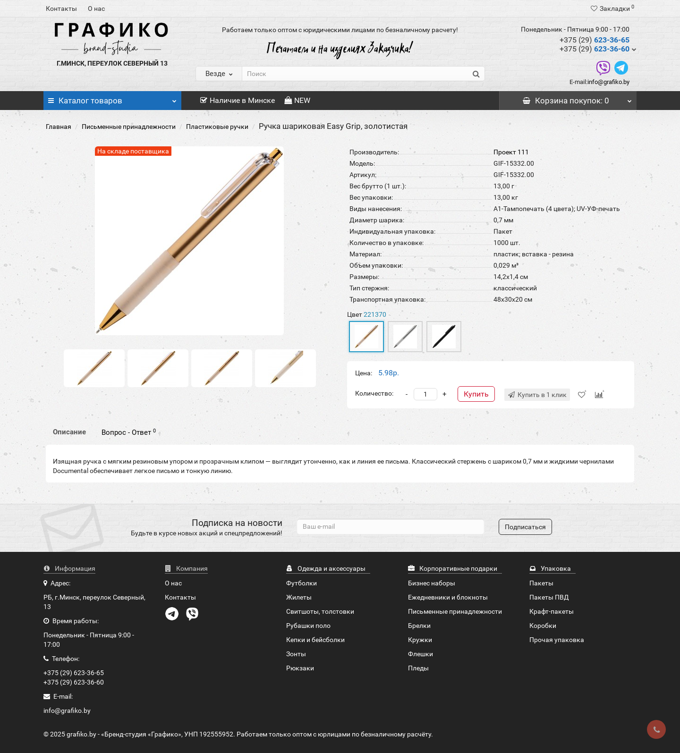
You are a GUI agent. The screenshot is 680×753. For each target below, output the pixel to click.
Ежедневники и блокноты (448, 597)
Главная (58, 126)
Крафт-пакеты (551, 611)
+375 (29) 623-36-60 (73, 682)
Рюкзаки (300, 668)
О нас (96, 8)
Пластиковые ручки (217, 126)
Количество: (374, 393)
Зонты (296, 654)
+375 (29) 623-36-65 (73, 673)
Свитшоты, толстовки (320, 611)
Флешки (420, 654)
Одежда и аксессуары (326, 568)
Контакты (61, 8)
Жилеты (299, 597)
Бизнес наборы (431, 583)
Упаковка (550, 568)
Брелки (419, 625)
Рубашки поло (308, 625)
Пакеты (541, 583)
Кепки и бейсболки (315, 639)
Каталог (112, 98)
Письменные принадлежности (129, 126)
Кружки (420, 639)
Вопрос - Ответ (129, 432)
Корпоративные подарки (452, 568)
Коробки (542, 625)
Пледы (418, 668)
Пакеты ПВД (549, 597)
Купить (476, 393)
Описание (69, 432)
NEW (297, 100)
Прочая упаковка (556, 639)
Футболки (301, 583)
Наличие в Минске (237, 100)
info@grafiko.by (608, 81)
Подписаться (525, 527)
